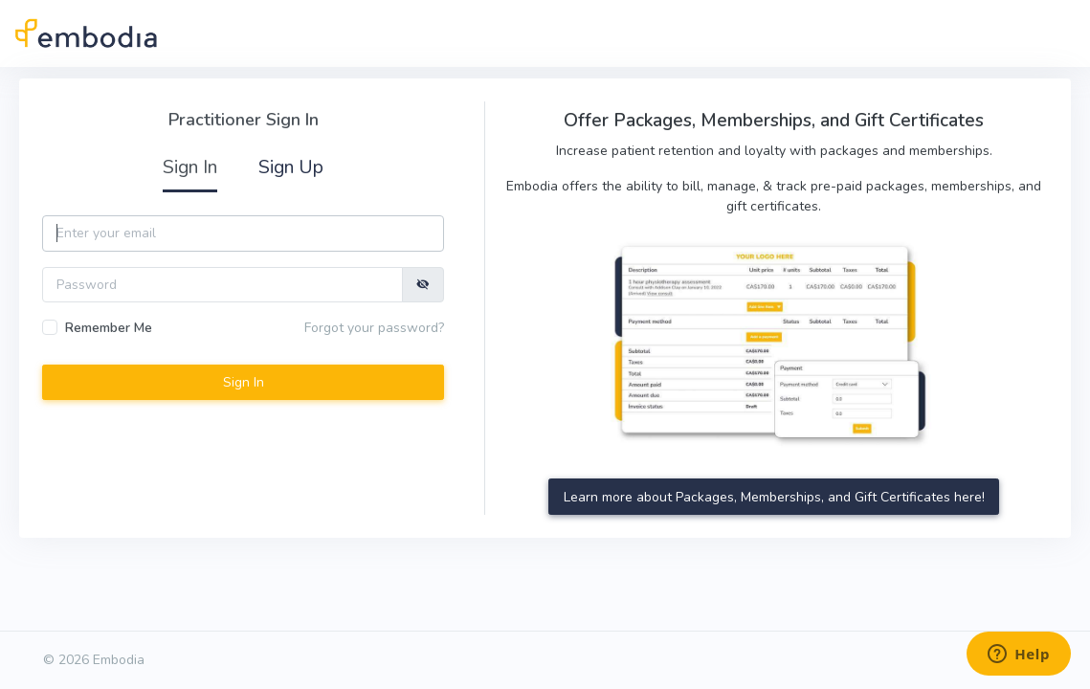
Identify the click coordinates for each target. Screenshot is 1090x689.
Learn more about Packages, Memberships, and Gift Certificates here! (774, 497)
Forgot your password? (374, 328)
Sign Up (290, 167)
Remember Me (108, 328)
